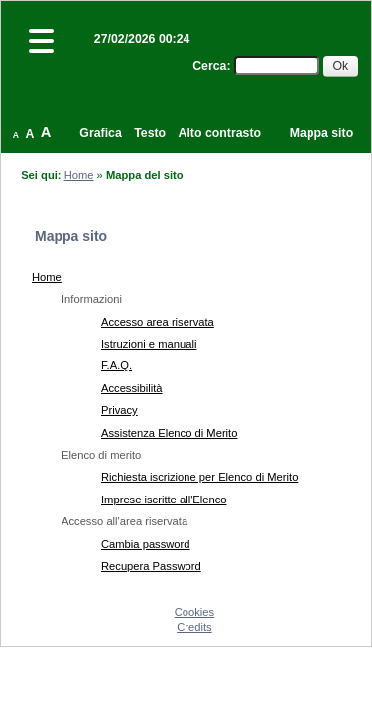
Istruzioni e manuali (148, 344)
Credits (194, 627)
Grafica (100, 133)
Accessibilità (132, 388)
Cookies (194, 612)
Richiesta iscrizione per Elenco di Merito (199, 477)
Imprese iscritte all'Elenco (164, 499)
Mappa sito (321, 133)
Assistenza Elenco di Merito (169, 433)
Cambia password (145, 544)
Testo (150, 133)
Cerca (209, 65)
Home (79, 175)
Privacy (119, 410)
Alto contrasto (220, 133)
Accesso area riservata (157, 322)
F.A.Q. (116, 365)
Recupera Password (151, 566)
